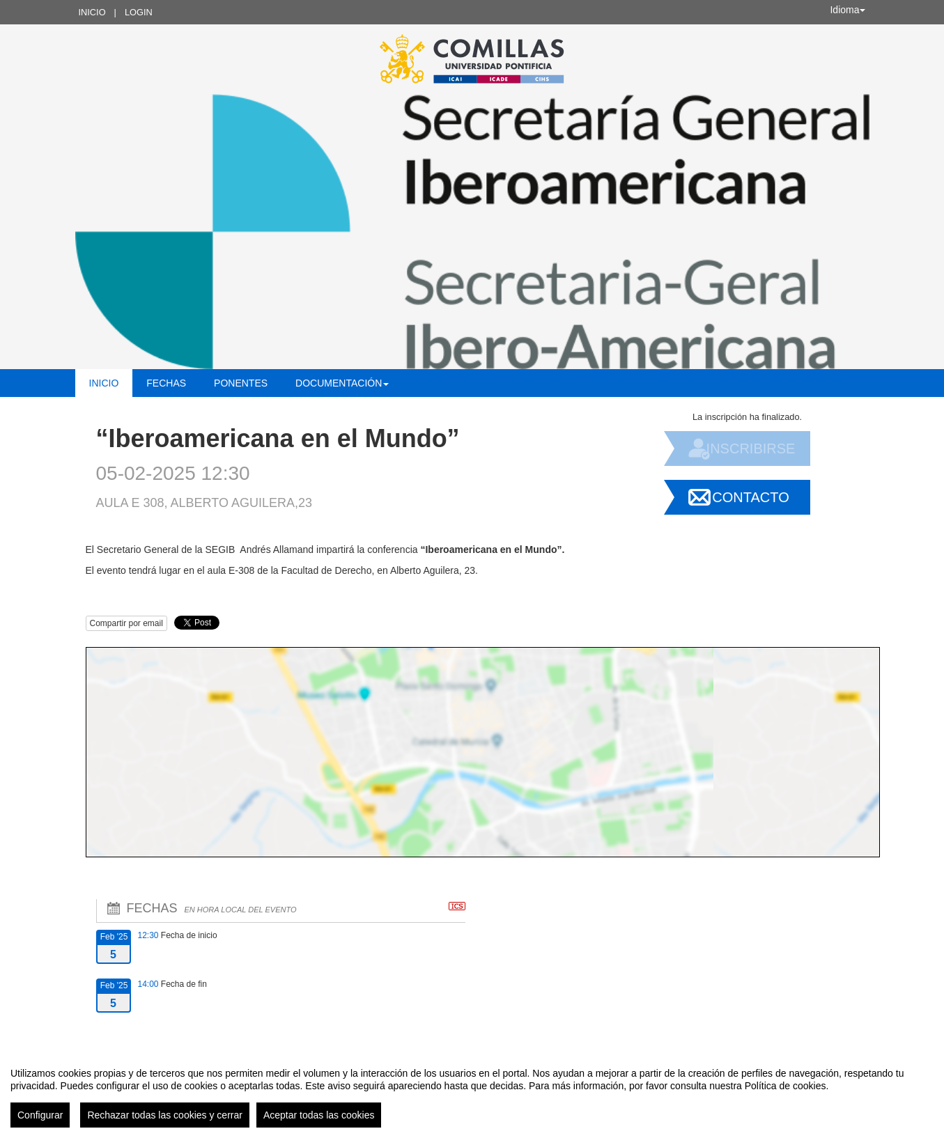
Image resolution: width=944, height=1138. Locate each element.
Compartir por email (126, 623)
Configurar (40, 1115)
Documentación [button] (342, 383)
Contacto (750, 497)
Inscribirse (751, 448)
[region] (472, 1092)
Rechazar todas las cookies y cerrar (164, 1115)
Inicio (92, 12)
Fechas (166, 383)
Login (139, 12)
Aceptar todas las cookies (319, 1115)
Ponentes (241, 383)
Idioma (847, 9)
